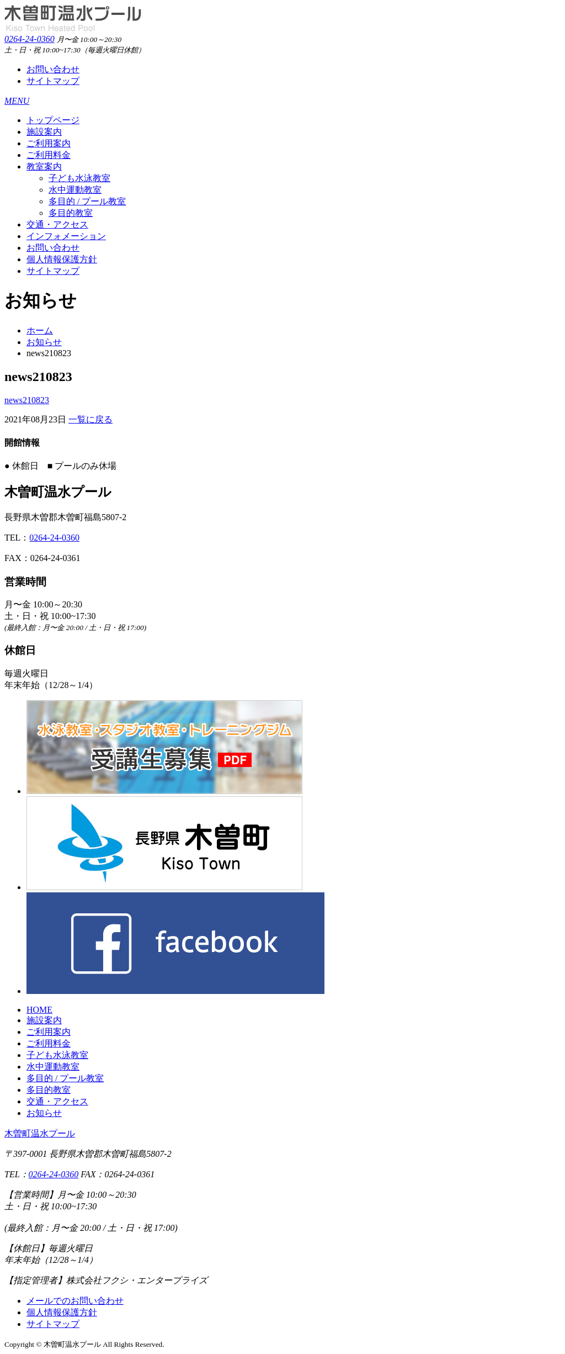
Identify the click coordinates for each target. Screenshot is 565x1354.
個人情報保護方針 (61, 259)
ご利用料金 (48, 155)
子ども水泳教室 (79, 178)
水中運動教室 (75, 189)
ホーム (39, 330)
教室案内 (44, 166)
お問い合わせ (52, 69)
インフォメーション (66, 236)
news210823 (26, 400)
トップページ (52, 120)
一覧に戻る (90, 419)
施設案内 (44, 131)
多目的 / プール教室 (87, 201)
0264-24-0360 (29, 39)
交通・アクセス (57, 224)
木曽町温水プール (39, 1133)
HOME (39, 1009)
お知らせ (44, 342)
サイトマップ (52, 81)
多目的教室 (71, 213)
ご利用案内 (48, 143)
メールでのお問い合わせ (75, 1300)
